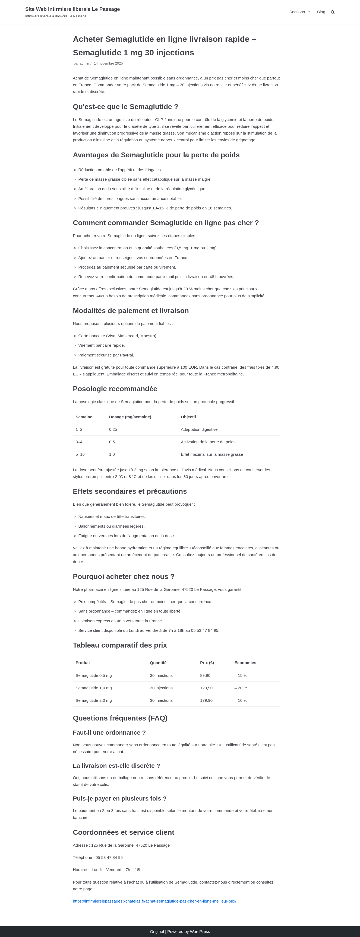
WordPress (200, 931)
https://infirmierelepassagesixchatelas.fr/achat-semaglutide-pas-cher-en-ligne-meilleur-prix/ (154, 901)
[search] (333, 12)
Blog (321, 11)
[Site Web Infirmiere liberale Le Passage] (72, 12)
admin (84, 63)
